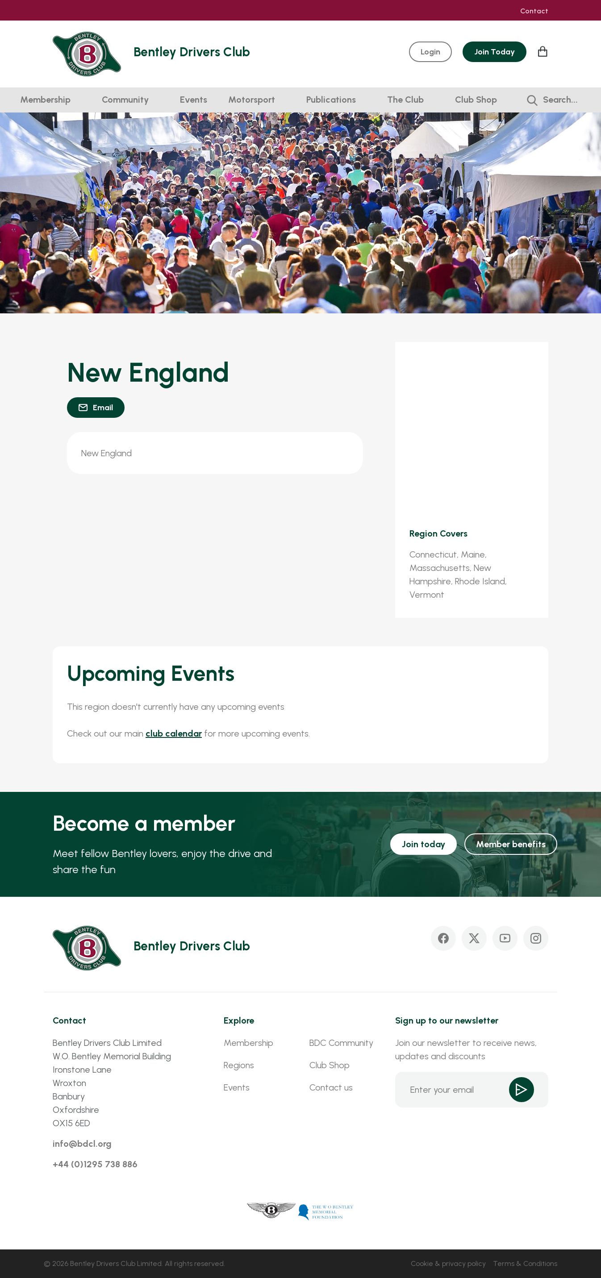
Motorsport (251, 99)
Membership (45, 99)
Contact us (331, 1087)
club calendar (174, 733)
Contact (534, 11)
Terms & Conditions (525, 1263)
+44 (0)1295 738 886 (95, 1164)
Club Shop (476, 99)
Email (103, 407)
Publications (331, 99)
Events (193, 99)
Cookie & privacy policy (448, 1263)
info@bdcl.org (82, 1143)
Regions (239, 1065)
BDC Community (341, 1042)
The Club (405, 99)
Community (125, 99)
